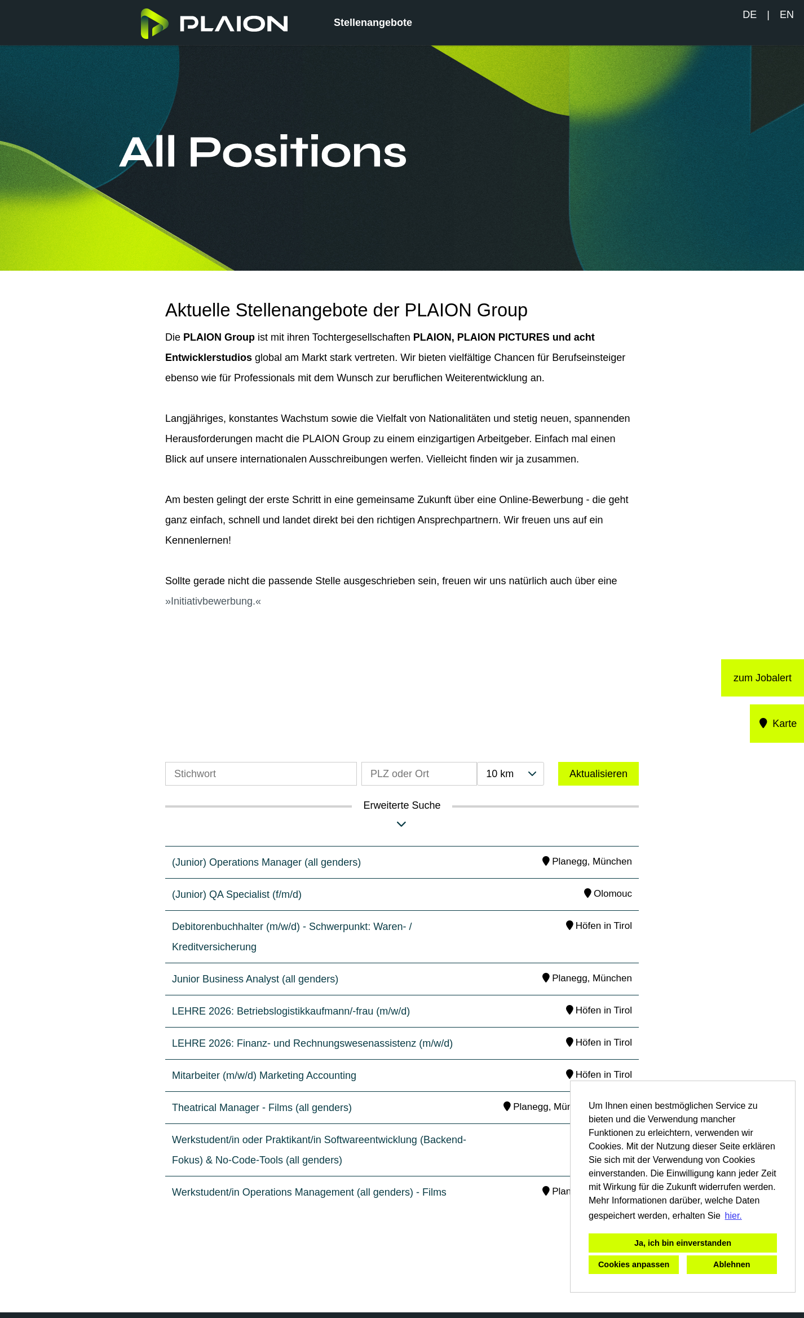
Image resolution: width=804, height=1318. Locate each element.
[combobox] (510, 774)
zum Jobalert (763, 678)
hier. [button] (733, 1215)
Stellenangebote (373, 22)
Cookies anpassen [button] (633, 1264)
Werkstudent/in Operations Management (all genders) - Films (309, 1192)
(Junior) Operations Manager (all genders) (266, 862)
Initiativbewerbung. (213, 601)
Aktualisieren (598, 773)
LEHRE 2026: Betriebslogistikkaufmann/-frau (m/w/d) (291, 1011)
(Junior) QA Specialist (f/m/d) (237, 894)
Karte (777, 723)
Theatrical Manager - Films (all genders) (262, 1107)
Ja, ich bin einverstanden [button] (682, 1243)
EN (787, 14)
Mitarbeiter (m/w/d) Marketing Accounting (264, 1075)
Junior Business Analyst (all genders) (255, 979)
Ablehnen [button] (731, 1264)
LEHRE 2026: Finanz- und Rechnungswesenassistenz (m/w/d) (312, 1043)
